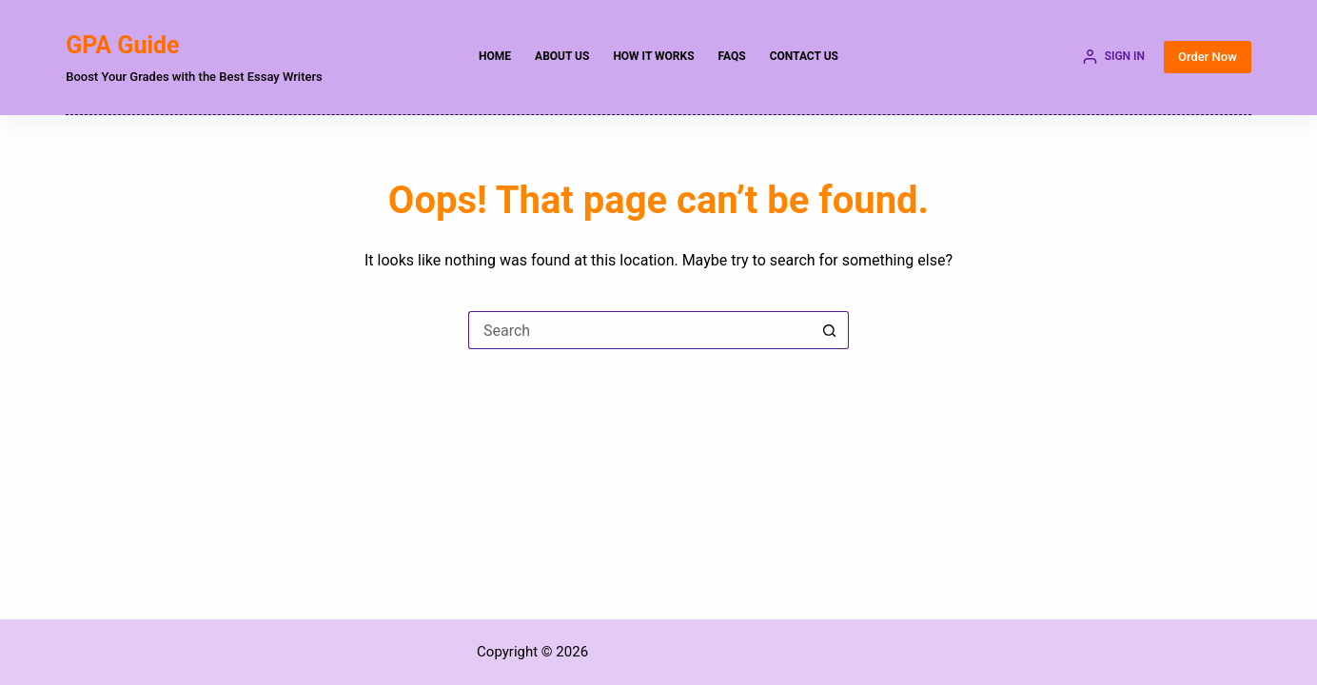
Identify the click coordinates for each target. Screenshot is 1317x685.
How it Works (653, 56)
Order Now (1207, 56)
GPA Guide (122, 45)
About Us (562, 56)
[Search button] (830, 330)
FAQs (732, 56)
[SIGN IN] (1114, 57)
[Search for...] (639, 330)
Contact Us (804, 56)
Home (495, 56)
